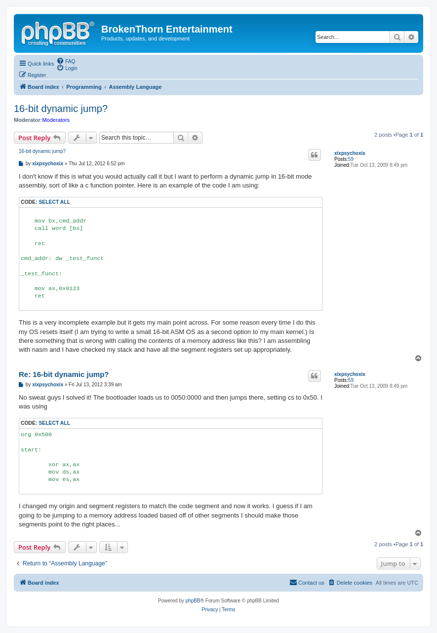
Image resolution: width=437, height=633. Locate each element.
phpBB (193, 600)
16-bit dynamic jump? (61, 108)
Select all (54, 202)
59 (351, 159)
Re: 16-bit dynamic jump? (64, 374)
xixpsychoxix (349, 153)
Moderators (56, 120)
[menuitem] (65, 60)
